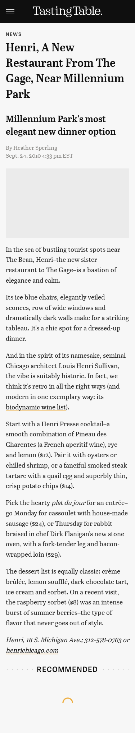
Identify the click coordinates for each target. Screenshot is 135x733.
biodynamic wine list (36, 406)
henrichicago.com (32, 649)
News (14, 34)
